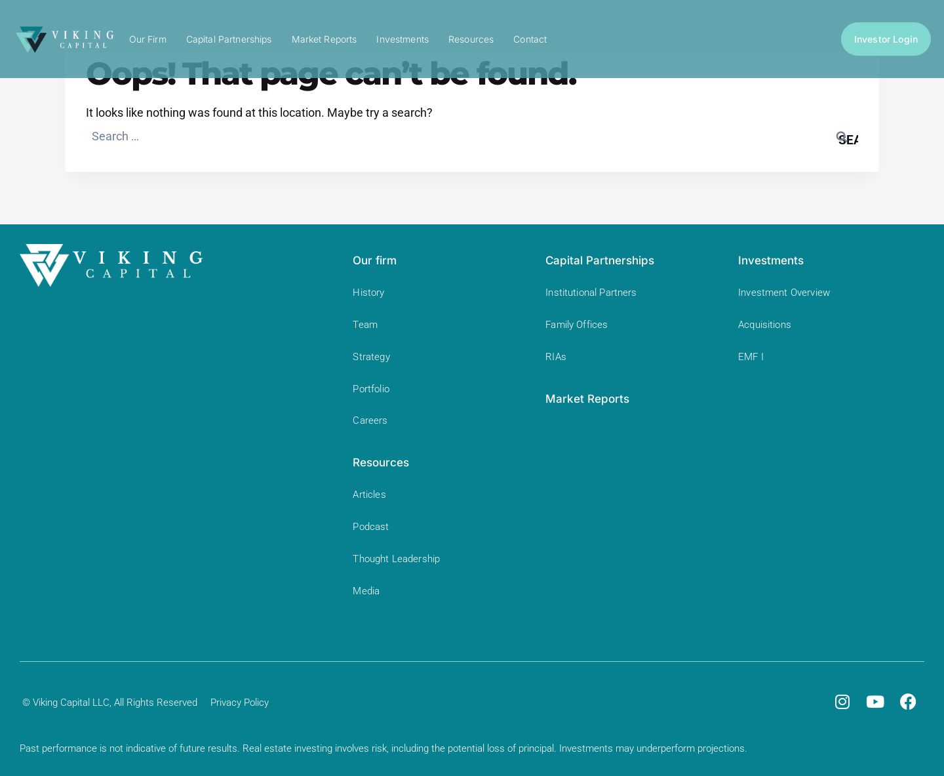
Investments (402, 39)
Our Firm (148, 39)
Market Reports (324, 39)
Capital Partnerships (229, 39)
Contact (530, 39)
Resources (471, 39)
